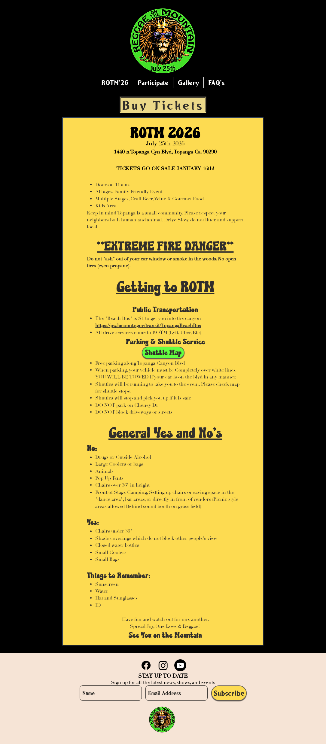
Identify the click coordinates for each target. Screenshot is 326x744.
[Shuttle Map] (163, 353)
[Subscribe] (229, 693)
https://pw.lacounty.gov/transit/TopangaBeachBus (148, 326)
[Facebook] (146, 665)
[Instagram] (163, 665)
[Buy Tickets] (163, 104)
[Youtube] (180, 665)
